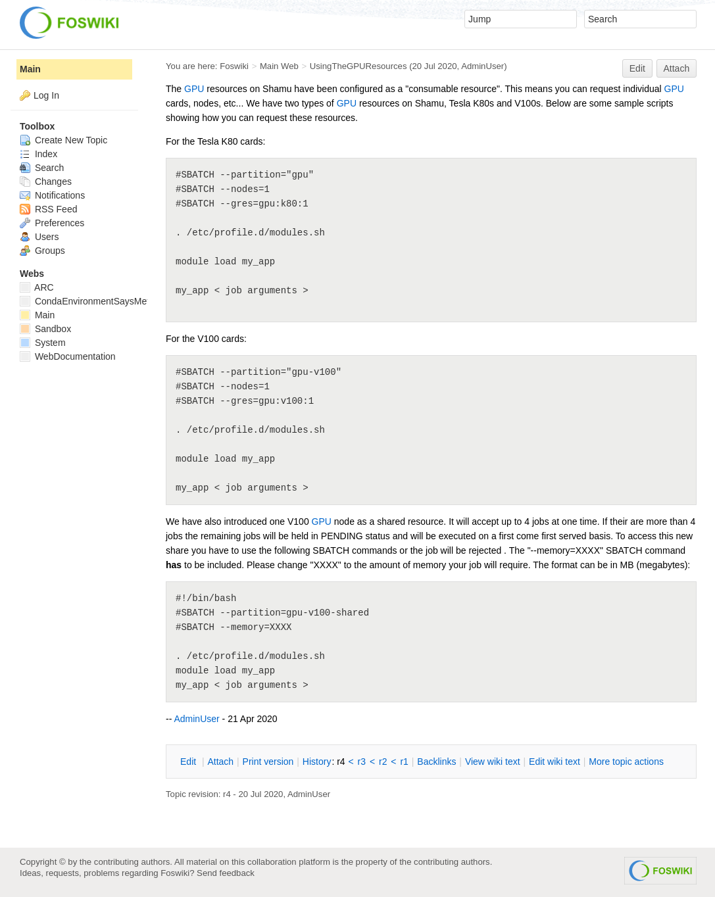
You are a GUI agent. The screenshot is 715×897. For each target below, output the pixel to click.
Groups (42, 250)
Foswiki (234, 66)
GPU (194, 89)
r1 (404, 761)
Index (38, 154)
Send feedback (226, 873)
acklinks (436, 761)
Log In (46, 95)
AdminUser (482, 66)
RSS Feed (48, 209)
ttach (220, 761)
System (43, 342)
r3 (362, 761)
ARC (37, 287)
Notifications (52, 195)
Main (30, 69)
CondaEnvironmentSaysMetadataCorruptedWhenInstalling (147, 301)
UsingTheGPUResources (358, 66)
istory (317, 761)
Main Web (279, 66)
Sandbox (45, 329)
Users (39, 236)
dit (189, 761)
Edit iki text (554, 761)
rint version (268, 761)
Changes (46, 181)
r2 (383, 761)
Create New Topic (63, 140)
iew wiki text (492, 761)
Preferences (52, 223)
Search (42, 167)
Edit (637, 68)
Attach (677, 68)
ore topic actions (626, 761)
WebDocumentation (68, 356)
